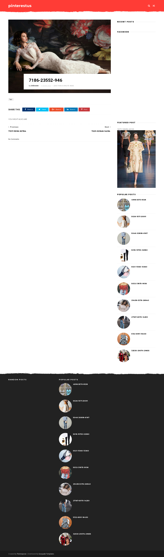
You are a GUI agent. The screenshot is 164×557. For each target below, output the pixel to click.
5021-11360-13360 (139, 267)
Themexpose (21, 554)
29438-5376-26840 (140, 300)
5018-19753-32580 (139, 250)
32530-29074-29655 (140, 351)
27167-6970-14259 (139, 317)
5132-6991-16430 (138, 334)
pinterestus (20, 5)
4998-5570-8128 (138, 200)
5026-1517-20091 (138, 216)
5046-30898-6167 (139, 233)
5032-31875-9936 (139, 283)
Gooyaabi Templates (46, 554)
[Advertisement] (59, 190)
